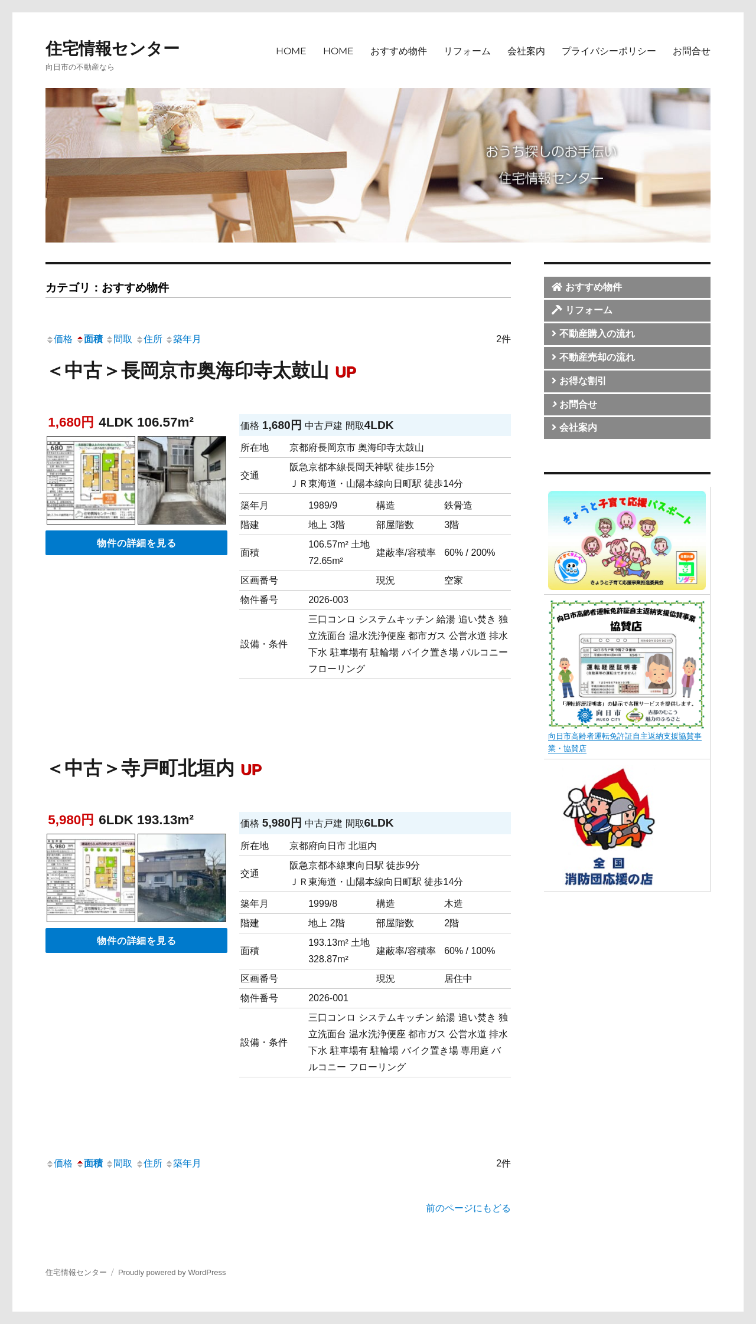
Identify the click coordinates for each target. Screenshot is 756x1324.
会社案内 (526, 51)
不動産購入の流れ (593, 334)
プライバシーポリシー (609, 51)
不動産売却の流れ (593, 357)
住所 (148, 339)
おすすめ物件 (398, 51)
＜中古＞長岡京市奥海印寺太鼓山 (203, 370)
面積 (89, 339)
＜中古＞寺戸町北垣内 (156, 768)
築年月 (183, 339)
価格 (59, 339)
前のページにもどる (468, 1208)
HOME (291, 51)
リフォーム (467, 51)
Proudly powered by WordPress (172, 1272)
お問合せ (692, 51)
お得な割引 (579, 381)
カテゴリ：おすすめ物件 (107, 287)
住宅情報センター (112, 49)
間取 (118, 339)
